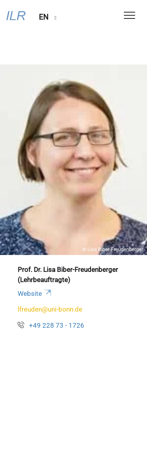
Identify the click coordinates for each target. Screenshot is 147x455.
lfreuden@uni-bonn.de (50, 309)
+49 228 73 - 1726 (56, 325)
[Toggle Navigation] (129, 16)
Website (35, 293)
